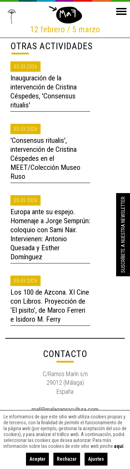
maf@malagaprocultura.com (65, 409)
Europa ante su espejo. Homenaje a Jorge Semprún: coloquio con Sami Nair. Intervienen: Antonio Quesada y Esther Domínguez (50, 234)
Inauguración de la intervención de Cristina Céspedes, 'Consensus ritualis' (43, 91)
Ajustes (96, 459)
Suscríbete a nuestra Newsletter (123, 235)
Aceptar (37, 459)
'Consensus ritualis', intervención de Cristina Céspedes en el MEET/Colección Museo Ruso (45, 158)
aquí (118, 446)
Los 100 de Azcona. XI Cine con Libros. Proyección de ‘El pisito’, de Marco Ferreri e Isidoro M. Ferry (49, 305)
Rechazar (67, 459)
